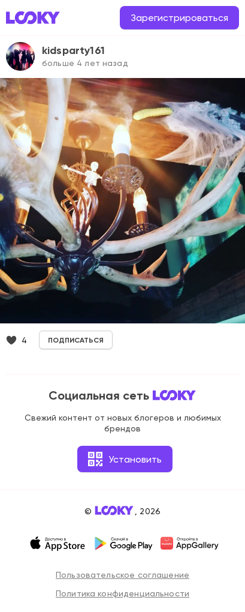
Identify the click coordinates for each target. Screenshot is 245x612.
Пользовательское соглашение (122, 575)
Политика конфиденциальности (122, 593)
